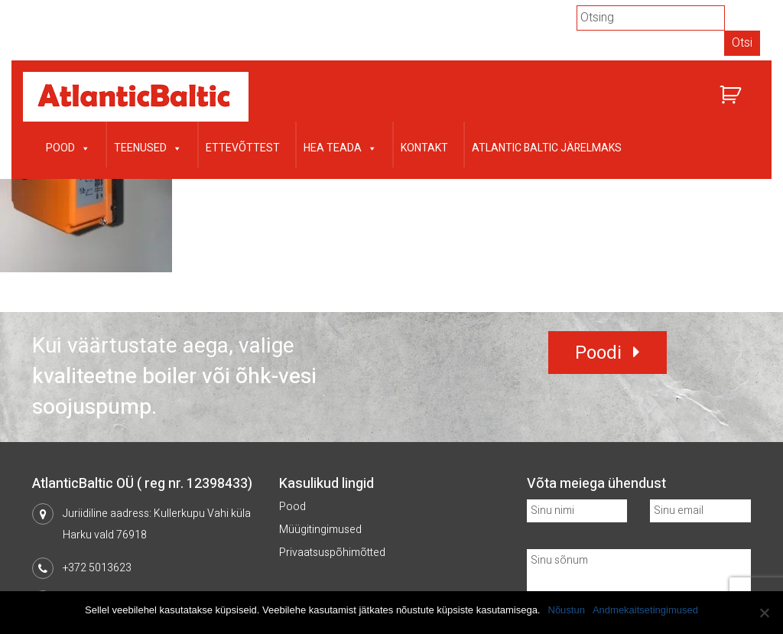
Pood (68, 146)
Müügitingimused (320, 530)
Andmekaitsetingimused (645, 610)
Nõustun (566, 610)
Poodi (598, 353)
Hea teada (340, 146)
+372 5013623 (97, 568)
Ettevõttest (243, 148)
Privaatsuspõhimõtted (332, 553)
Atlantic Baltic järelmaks (547, 148)
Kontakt (424, 148)
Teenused (148, 146)
